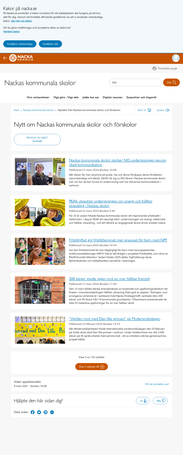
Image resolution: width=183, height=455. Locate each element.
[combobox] (135, 82)
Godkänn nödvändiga (20, 43)
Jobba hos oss (91, 97)
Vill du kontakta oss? (157, 384)
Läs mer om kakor (21, 20)
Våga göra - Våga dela (66, 97)
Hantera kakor (11, 31)
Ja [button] (143, 401)
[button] (176, 58)
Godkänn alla (50, 43)
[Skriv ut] (144, 110)
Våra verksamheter (38, 97)
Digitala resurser (113, 97)
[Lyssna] (163, 110)
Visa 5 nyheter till (91, 367)
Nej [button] (161, 401)
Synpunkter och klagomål (141, 97)
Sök (171, 82)
